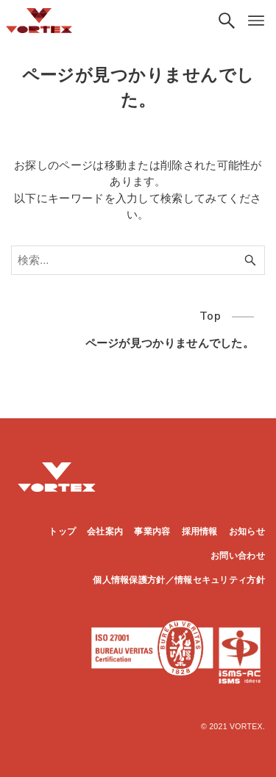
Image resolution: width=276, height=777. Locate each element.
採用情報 (200, 531)
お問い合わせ (237, 556)
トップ (62, 531)
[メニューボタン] (256, 20)
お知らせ (247, 531)
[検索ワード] (138, 260)
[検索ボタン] (226, 20)
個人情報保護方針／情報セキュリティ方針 (179, 580)
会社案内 (105, 531)
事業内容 (152, 531)
